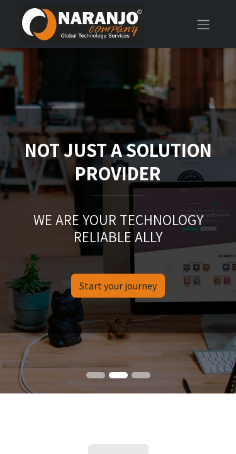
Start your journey (118, 285)
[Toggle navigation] (203, 24)
